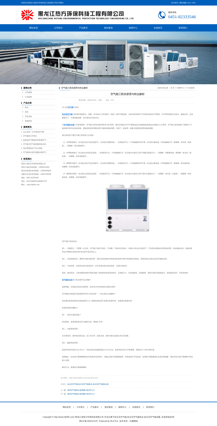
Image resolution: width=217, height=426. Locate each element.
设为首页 (174, 3)
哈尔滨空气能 (73, 384)
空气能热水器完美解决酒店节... (35, 152)
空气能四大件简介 (30, 136)
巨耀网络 (134, 421)
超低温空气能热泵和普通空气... (35, 140)
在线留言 (158, 28)
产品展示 (83, 28)
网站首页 (33, 28)
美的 (26, 112)
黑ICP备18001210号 (88, 421)
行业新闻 (28, 97)
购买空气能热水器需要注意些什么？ (81, 394)
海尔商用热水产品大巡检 (32, 148)
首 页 (172, 88)
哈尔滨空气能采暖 (152, 417)
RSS (189, 3)
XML (194, 3)
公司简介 (58, 28)
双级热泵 (28, 121)
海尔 (26, 107)
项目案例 (108, 28)
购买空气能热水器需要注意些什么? (81, 390)
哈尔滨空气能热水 (85, 384)
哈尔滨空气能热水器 (101, 384)
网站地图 (182, 3)
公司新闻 (28, 92)
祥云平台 (114, 421)
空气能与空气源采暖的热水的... (35, 144)
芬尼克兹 (28, 116)
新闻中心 (133, 28)
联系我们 (183, 28)
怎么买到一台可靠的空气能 (33, 132)
